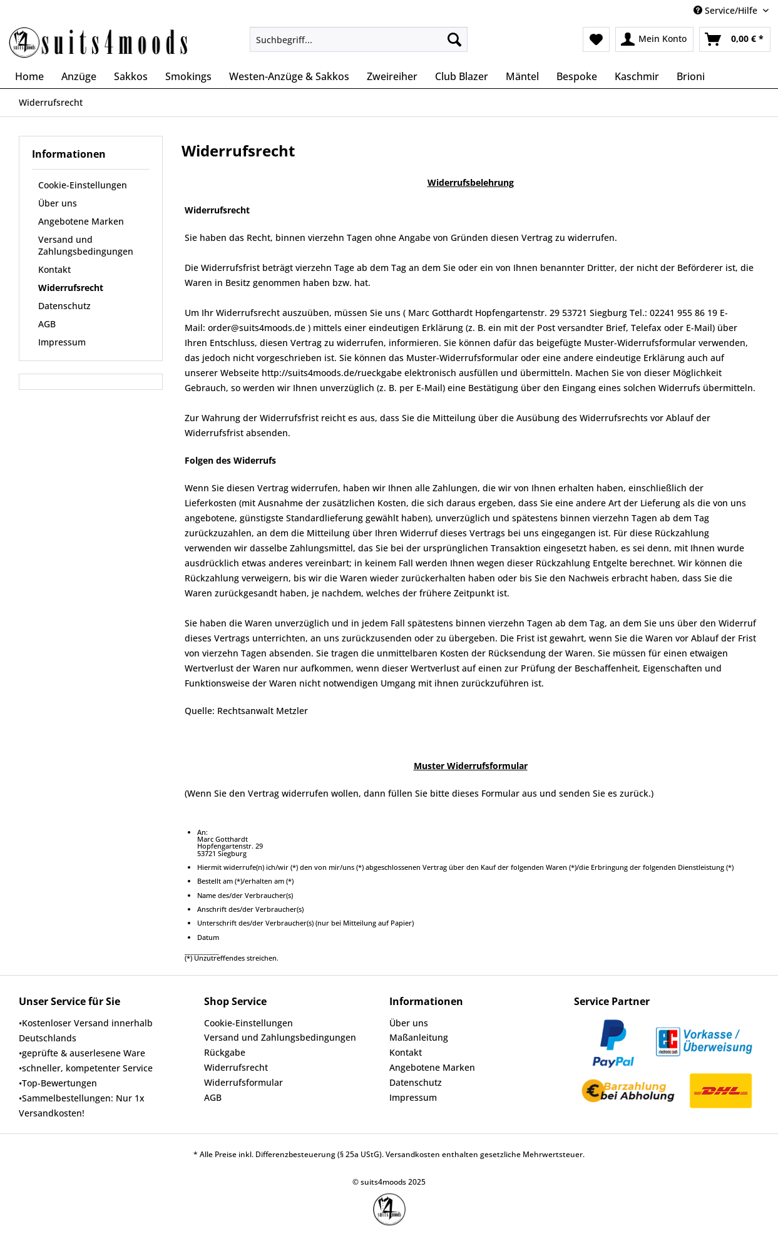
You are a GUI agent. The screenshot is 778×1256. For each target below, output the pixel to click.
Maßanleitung (418, 1037)
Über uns (57, 203)
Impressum (62, 342)
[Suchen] (454, 39)
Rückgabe (224, 1052)
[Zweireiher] (392, 76)
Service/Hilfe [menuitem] (727, 10)
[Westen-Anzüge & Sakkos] (289, 76)
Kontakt (54, 269)
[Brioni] (691, 76)
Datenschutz (64, 306)
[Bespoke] (577, 76)
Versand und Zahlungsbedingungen (85, 245)
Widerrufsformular (243, 1082)
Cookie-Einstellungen (82, 185)
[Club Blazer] (461, 76)
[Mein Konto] (654, 39)
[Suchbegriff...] (359, 39)
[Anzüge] (79, 76)
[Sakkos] (130, 76)
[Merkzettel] (596, 39)
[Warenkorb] (734, 39)
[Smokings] (188, 76)
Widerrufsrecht (70, 288)
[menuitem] (359, 45)
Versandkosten (413, 1154)
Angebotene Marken (81, 221)
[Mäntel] (522, 76)
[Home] (29, 76)
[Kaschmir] (637, 76)
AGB (47, 324)
